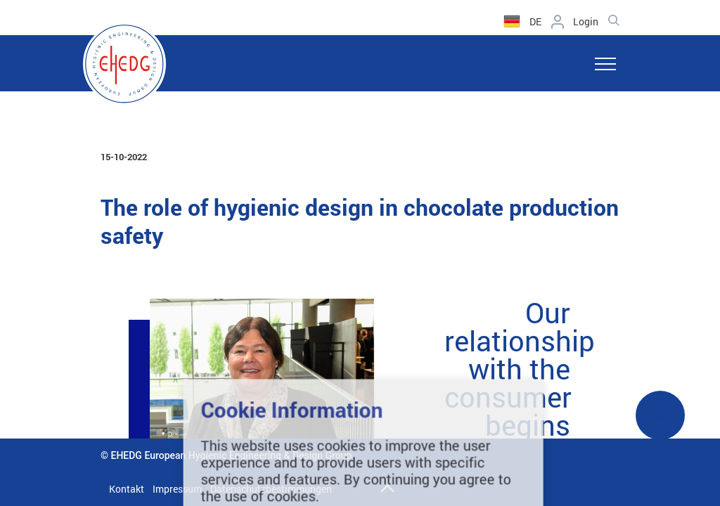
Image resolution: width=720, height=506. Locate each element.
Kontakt (126, 488)
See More (660, 424)
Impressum (177, 488)
